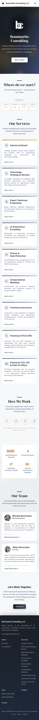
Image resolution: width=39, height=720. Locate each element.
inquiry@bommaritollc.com (10, 634)
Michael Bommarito (8, 694)
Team (3, 690)
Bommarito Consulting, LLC (15, 3)
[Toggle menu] (35, 3)
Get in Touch (19, 60)
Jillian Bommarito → (11, 569)
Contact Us (19, 606)
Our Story (5, 643)
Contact (4, 703)
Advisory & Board (27, 643)
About (4, 640)
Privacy (13, 714)
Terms (19, 714)
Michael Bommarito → (12, 537)
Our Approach (6, 647)
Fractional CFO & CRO (28, 678)
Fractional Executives (28, 675)
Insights (24, 690)
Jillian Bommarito (7, 697)
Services (24, 640)
